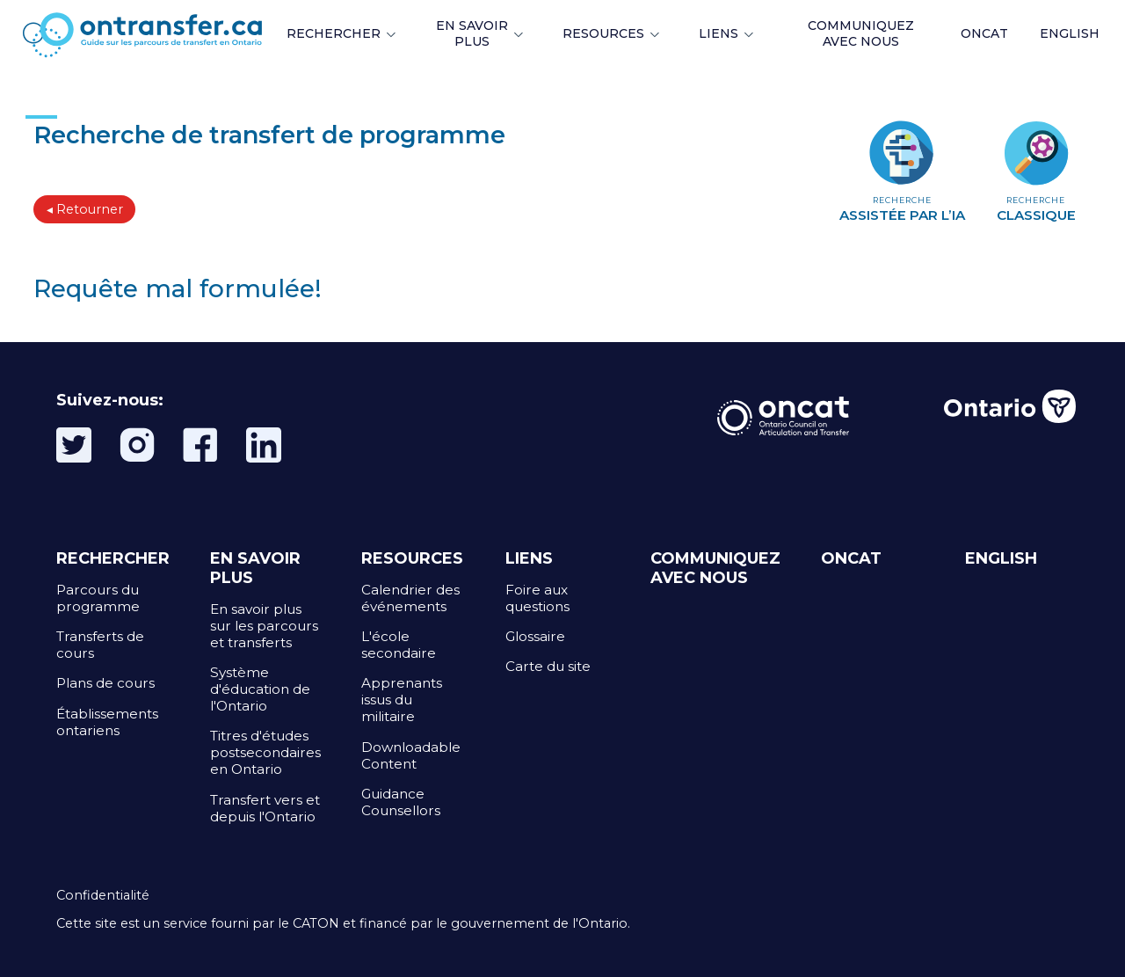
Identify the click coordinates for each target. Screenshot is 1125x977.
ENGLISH (1070, 33)
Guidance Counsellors (400, 802)
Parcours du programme (98, 598)
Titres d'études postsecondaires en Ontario (265, 752)
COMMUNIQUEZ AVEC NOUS (715, 568)
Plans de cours (105, 682)
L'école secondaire (398, 644)
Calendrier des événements (410, 598)
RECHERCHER (334, 33)
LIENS (718, 33)
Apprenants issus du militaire (401, 699)
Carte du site (548, 666)
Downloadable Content (411, 755)
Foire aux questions (537, 598)
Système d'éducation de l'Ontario (260, 689)
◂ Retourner (85, 209)
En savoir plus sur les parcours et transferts (264, 626)
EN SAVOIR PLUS (472, 33)
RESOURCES (603, 33)
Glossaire (535, 636)
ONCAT (984, 33)
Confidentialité (102, 895)
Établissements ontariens (107, 722)
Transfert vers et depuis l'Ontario (265, 808)
